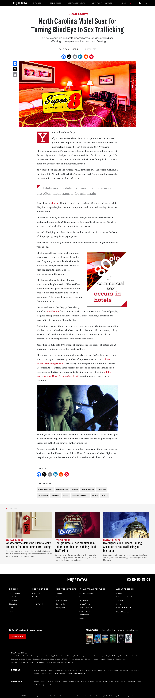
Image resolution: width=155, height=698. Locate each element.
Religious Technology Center (115, 656)
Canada (50, 670)
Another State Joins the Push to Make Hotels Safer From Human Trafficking (28, 545)
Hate (11, 611)
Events (58, 597)
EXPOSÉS (37, 3)
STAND (64, 659)
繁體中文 (36, 681)
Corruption (13, 600)
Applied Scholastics (107, 659)
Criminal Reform (85, 607)
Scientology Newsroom (84, 656)
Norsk (139, 681)
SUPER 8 (75, 490)
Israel (100, 670)
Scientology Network (37, 656)
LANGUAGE (17, 681)
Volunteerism (84, 615)
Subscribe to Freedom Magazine (129, 597)
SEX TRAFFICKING (62, 490)
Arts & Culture (84, 611)
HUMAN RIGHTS (78, 14)
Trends (34, 597)
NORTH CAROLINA (88, 490)
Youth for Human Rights (37, 662)
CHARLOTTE (102, 490)
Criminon (88, 659)
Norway (36, 673)
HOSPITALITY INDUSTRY (80, 495)
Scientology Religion (53, 656)
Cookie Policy (113, 696)
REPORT (39, 604)
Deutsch (50, 681)
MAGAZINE (92, 630)
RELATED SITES (19, 653)
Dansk (43, 681)
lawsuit (55, 203)
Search (119, 604)
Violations (36, 593)
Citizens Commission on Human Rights (60, 662)
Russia (50, 673)
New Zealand (134, 670)
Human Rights (14, 593)
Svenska (53, 685)
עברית (105, 681)
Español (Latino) (74, 681)
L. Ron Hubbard (16, 656)
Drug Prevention (85, 600)
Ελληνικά (64, 681)
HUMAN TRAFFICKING (45, 490)
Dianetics (26, 656)
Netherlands (124, 670)
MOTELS (105, 495)
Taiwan (69, 673)
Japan (116, 670)
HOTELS (95, 495)
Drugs (11, 607)
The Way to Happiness (76, 659)
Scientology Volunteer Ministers (21, 659)
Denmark (68, 670)
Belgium (43, 670)
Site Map (119, 600)
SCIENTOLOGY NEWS (76, 3)
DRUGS (65, 495)
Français (98, 681)
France (87, 670)
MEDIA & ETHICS (55, 3)
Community (60, 604)
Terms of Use (122, 696)
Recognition (60, 607)
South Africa (59, 670)
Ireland (94, 670)
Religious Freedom (86, 593)
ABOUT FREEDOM (125, 589)
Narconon (96, 659)
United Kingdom (79, 673)
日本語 (117, 681)
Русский (45, 685)
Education (13, 604)
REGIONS (15, 670)
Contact (119, 593)
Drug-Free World (121, 659)
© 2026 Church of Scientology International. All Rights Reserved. (40, 696)
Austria (36, 670)
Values (81, 618)
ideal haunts (53, 311)
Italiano (111, 681)
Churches (59, 593)
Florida (81, 670)
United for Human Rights (19, 662)
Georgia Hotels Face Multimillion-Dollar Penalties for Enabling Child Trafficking (75, 546)
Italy (105, 670)
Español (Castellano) (87, 681)
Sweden (63, 673)
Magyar (123, 681)
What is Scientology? (68, 656)
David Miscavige (122, 612)
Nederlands (131, 681)
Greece (110, 670)
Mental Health (14, 597)
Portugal (43, 673)
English (57, 681)
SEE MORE (90, 644)
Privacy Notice (104, 696)
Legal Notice (130, 696)
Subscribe (17, 636)
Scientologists (61, 600)
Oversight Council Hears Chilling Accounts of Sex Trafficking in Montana (122, 546)
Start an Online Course (133, 656)
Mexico (75, 670)
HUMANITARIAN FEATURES (101, 3)
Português (37, 685)
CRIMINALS (55, 495)
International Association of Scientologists (46, 659)
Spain (56, 673)
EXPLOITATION (43, 495)
